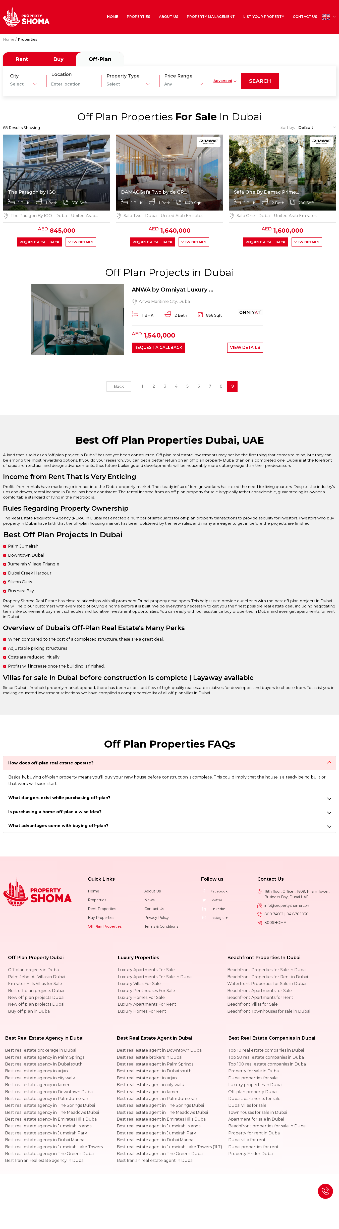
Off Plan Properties (105, 927)
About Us (169, 16)
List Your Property (264, 16)
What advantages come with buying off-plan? (58, 826)
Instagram (214, 918)
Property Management (211, 16)
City (14, 76)
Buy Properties (101, 918)
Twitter (211, 900)
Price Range (178, 76)
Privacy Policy (156, 918)
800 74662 (274, 914)
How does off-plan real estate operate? (50, 763)
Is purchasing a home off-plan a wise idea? (54, 812)
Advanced (222, 80)
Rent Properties (102, 909)
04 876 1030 (298, 914)
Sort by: (287, 127)
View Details (80, 242)
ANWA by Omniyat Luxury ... (172, 289)
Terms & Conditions (161, 927)
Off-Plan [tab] (100, 59)
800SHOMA (275, 923)
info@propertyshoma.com (287, 906)
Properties (139, 16)
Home (113, 16)
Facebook (214, 891)
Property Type (123, 76)
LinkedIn (213, 909)
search (260, 81)
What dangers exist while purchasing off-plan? (59, 798)
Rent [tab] (22, 59)
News (149, 900)
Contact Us (305, 16)
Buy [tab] (58, 59)
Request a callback (39, 242)
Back (119, 387)
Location (61, 74)
